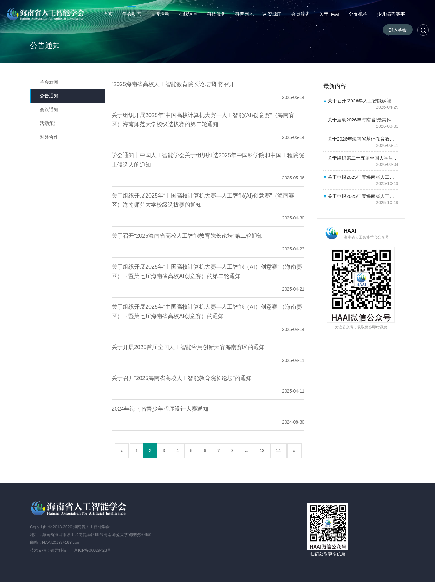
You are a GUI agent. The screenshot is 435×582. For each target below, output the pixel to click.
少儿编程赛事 (391, 14)
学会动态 (131, 14)
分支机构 (358, 14)
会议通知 (49, 109)
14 (278, 450)
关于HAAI (329, 14)
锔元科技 (58, 550)
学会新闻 (49, 82)
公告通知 (49, 95)
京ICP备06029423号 (92, 550)
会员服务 (300, 14)
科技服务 (216, 14)
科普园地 (244, 14)
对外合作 (49, 137)
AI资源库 (272, 14)
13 (262, 450)
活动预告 (49, 123)
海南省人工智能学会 (46, 14)
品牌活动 (160, 14)
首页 (108, 14)
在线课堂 (188, 14)
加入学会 (398, 29)
